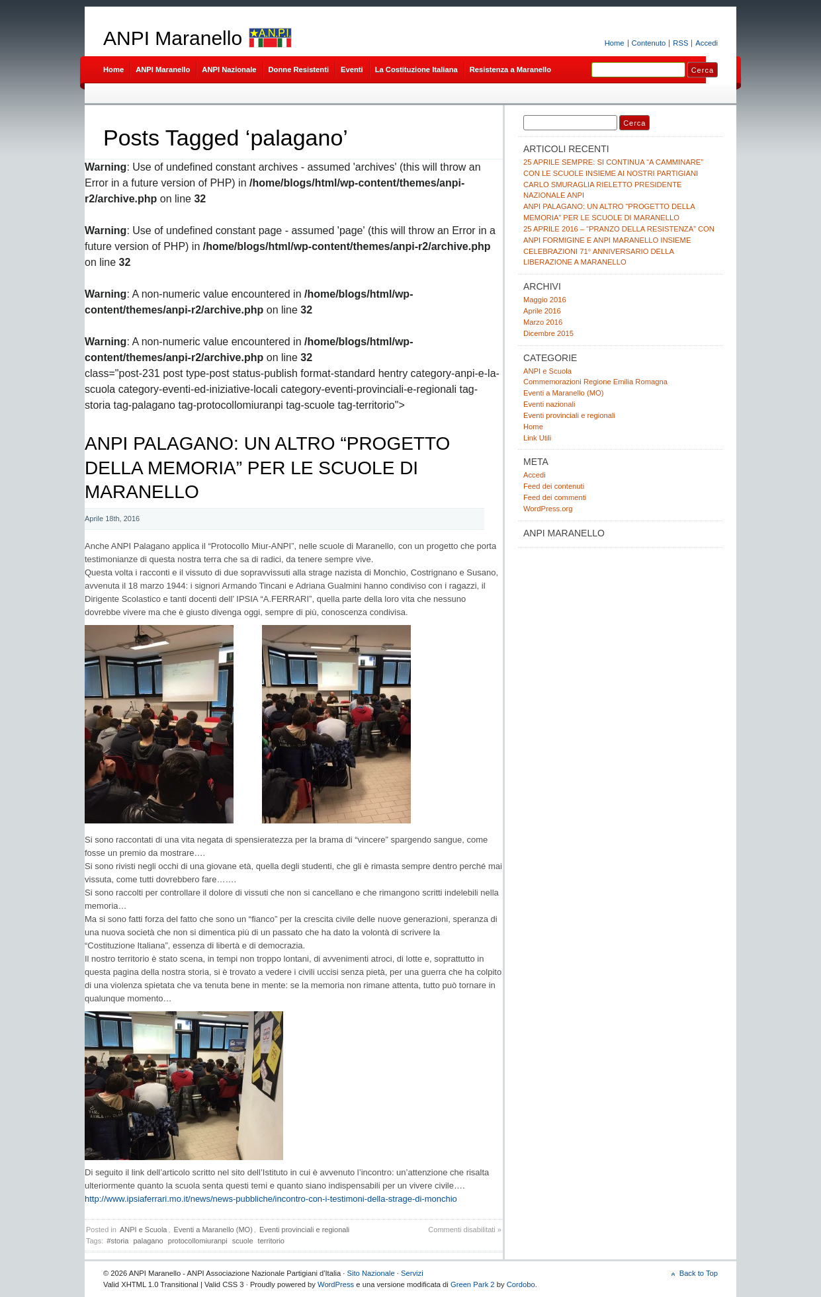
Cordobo (521, 1284)
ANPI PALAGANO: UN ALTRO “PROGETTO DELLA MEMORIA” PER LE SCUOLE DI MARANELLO (267, 467)
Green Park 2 (473, 1284)
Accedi (706, 43)
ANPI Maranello (172, 38)
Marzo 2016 (542, 322)
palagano (148, 1241)
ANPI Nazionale (229, 69)
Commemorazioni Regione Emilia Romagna (595, 382)
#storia (117, 1241)
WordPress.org (548, 509)
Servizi (412, 1273)
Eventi (352, 69)
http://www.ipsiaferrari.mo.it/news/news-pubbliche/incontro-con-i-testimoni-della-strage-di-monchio (271, 1199)
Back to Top (698, 1273)
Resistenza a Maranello (510, 69)
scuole (242, 1241)
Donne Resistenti (299, 69)
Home (615, 43)
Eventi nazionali (549, 404)
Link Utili (537, 438)
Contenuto (649, 43)
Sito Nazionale (370, 1273)
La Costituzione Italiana (416, 69)
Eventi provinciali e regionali (304, 1230)
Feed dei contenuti (553, 486)
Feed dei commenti (554, 497)
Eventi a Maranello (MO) (213, 1230)
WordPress (336, 1284)
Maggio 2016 (544, 300)
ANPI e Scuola (143, 1230)
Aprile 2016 (542, 311)
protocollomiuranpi (198, 1241)
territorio (271, 1241)
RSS (680, 43)
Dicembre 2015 (548, 333)
